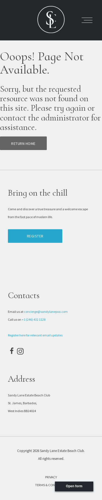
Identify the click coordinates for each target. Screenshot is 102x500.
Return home (23, 143)
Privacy (51, 477)
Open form (74, 486)
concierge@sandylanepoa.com (46, 312)
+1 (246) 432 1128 (33, 319)
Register (35, 236)
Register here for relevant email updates (35, 335)
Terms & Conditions (51, 485)
